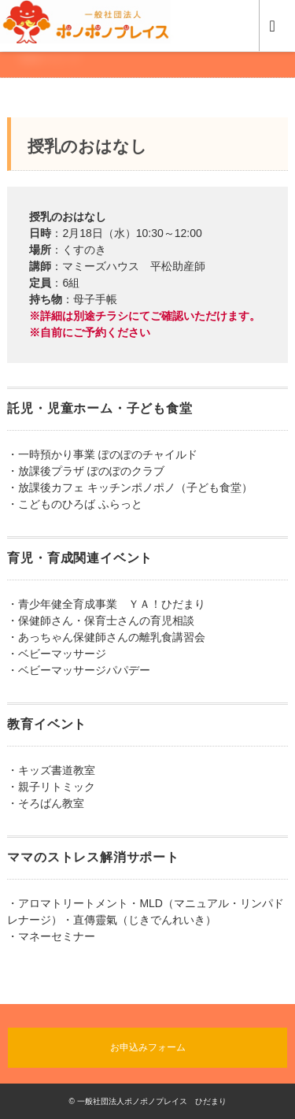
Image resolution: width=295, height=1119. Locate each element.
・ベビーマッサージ (56, 653)
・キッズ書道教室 (51, 770)
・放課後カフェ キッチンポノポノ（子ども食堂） (130, 487)
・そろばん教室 (45, 803)
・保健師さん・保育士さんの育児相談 (100, 620)
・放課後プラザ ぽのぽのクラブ (85, 471)
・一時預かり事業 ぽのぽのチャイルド (102, 454)
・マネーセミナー (51, 936)
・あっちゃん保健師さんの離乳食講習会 (106, 637)
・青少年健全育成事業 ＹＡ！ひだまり (106, 604)
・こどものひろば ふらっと (74, 504)
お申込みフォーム (148, 1047)
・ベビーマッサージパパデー (78, 670)
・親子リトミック (51, 786)
